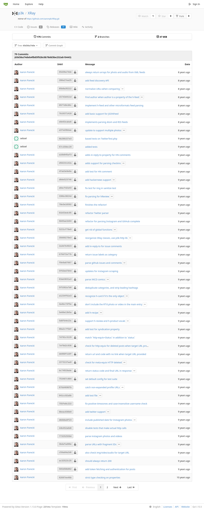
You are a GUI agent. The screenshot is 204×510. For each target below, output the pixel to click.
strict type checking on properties (102, 477)
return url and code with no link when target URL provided (115, 354)
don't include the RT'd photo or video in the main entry (113, 304)
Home (16, 4)
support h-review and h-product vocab (105, 320)
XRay (31, 13)
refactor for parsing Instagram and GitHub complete (112, 221)
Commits (42, 36)
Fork (180, 16)
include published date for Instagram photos (108, 419)
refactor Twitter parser (97, 213)
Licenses (167, 506)
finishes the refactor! (96, 204)
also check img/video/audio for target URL (107, 452)
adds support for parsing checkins (103, 163)
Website (185, 506)
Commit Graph (54, 45)
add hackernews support (98, 179)
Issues (35, 26)
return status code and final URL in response (108, 370)
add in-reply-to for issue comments (103, 246)
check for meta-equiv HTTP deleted (103, 362)
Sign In (194, 4)
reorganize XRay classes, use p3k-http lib (106, 237)
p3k (21, 13)
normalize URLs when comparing (102, 88)
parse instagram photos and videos (103, 436)
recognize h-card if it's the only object (104, 296)
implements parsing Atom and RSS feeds (106, 122)
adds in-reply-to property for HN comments (108, 154)
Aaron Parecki (27, 71)
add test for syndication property (102, 329)
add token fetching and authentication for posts (110, 469)
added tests (91, 146)
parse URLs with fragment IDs (101, 444)
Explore (29, 4)
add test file (91, 395)
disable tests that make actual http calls (106, 428)
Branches (102, 36)
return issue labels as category (101, 254)
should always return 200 (98, 460)
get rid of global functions (98, 229)
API (176, 506)
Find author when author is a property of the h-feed (112, 97)
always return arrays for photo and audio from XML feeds (115, 72)
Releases (56, 26)
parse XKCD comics (95, 279)
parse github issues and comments (103, 262)
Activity (87, 26)
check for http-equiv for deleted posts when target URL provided (119, 345)
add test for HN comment (98, 171)
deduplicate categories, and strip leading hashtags (111, 287)
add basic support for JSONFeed (102, 113)
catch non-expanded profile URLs (102, 387)
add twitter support (95, 411)
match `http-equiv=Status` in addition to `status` (110, 337)
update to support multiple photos (103, 130)
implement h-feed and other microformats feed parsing (114, 105)
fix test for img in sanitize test (100, 188)
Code (18, 26)
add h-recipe (91, 312)
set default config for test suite (101, 379)
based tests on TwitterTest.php (101, 138)
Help (41, 4)
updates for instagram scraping (101, 271)
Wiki (74, 26)
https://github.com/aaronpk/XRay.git (42, 18)
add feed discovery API (97, 80)
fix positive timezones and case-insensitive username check (116, 403)
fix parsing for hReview (97, 196)
